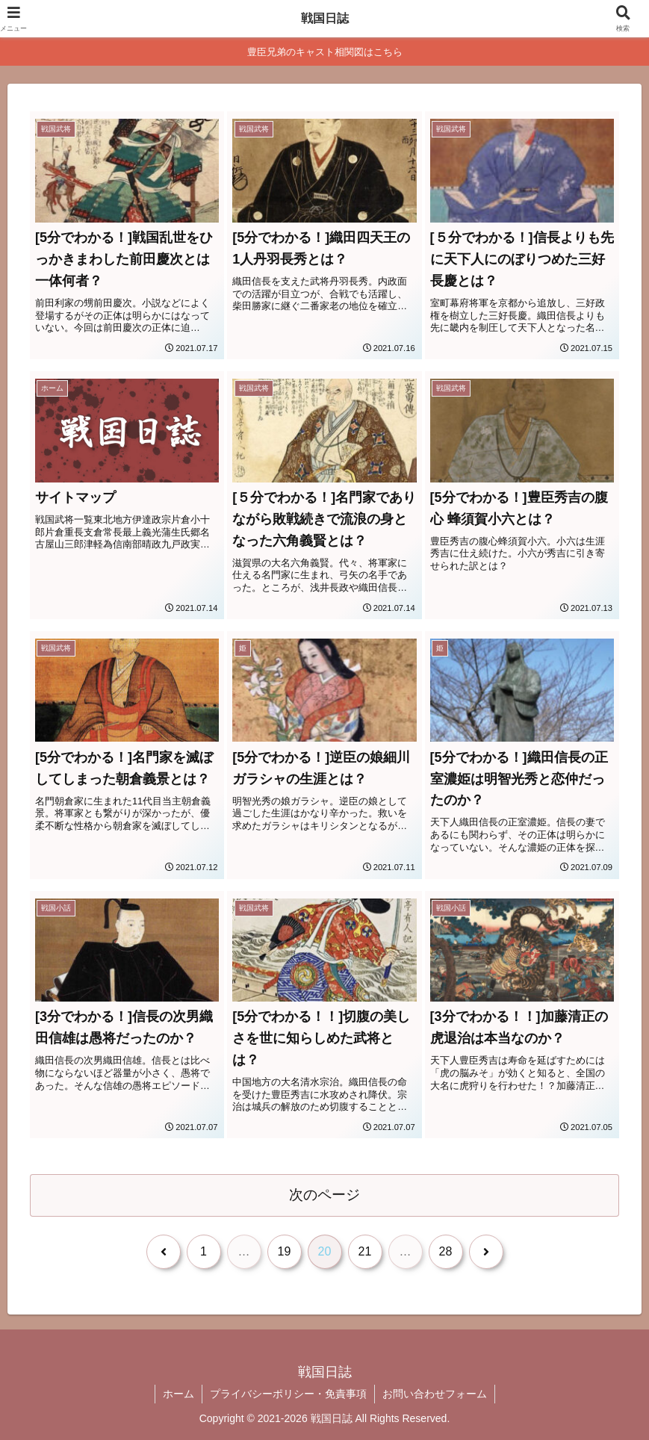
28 (446, 1251)
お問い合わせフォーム (434, 1394)
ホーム (178, 1394)
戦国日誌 (325, 18)
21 (365, 1251)
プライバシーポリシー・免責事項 (288, 1394)
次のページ (324, 1194)
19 (284, 1251)
